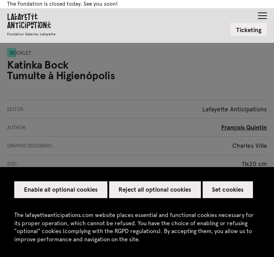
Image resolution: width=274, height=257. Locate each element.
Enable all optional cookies (61, 189)
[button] (262, 13)
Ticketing (249, 29)
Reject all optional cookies (154, 189)
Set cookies (227, 189)
